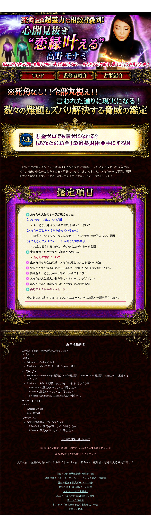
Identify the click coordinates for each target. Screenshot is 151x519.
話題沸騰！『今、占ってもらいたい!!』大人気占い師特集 (75, 478)
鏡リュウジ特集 (75, 500)
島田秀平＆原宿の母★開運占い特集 (75, 496)
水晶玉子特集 (75, 509)
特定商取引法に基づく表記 (75, 439)
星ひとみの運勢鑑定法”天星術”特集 (75, 473)
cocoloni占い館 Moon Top (54, 447)
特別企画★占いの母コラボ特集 (75, 487)
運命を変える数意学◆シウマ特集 (75, 482)
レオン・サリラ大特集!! (75, 491)
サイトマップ (89, 454)
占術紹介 (74, 454)
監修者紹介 (61, 454)
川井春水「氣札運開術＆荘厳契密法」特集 (75, 504)
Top (90, 447)
